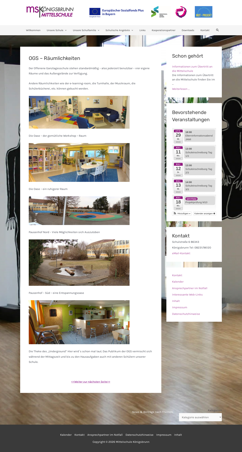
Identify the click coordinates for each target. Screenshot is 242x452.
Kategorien (215, 410)
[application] (68, 30)
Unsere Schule (60, 30)
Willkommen (37, 30)
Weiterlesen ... (181, 89)
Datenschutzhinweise (186, 313)
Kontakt (200, 30)
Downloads (184, 30)
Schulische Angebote (120, 30)
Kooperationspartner (161, 30)
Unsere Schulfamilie (88, 30)
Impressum (179, 307)
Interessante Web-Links (187, 294)
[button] (181, 213)
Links (142, 30)
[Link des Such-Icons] (212, 30)
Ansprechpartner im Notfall (189, 288)
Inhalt (176, 301)
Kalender (178, 281)
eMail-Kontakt (181, 253)
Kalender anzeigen (204, 213)
